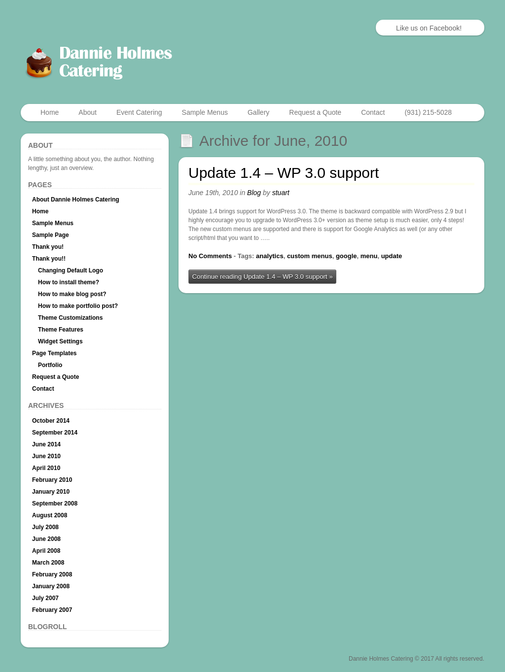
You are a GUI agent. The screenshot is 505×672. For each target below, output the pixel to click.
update (391, 256)
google (346, 256)
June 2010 (46, 456)
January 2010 (51, 491)
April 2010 (46, 468)
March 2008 (48, 562)
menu (369, 256)
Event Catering (139, 112)
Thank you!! (49, 258)
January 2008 (51, 586)
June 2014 (46, 444)
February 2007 (52, 609)
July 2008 (45, 527)
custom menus (309, 256)
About (87, 112)
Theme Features (60, 329)
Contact (373, 112)
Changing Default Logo (70, 270)
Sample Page (50, 235)
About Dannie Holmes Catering (75, 199)
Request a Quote (315, 112)
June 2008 (46, 539)
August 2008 (49, 515)
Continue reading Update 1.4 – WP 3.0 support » (262, 276)
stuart (280, 193)
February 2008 (52, 574)
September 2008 (54, 503)
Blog (254, 193)
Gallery (258, 112)
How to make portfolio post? (78, 305)
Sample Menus (205, 112)
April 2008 (46, 550)
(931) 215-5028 (428, 112)
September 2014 (54, 432)
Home (49, 112)
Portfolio (50, 365)
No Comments (210, 256)
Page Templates (54, 353)
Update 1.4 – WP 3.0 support (283, 173)
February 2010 (52, 479)
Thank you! (48, 246)
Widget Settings (60, 341)
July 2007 (45, 598)
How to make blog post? (72, 294)
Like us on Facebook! (429, 28)
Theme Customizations (70, 317)
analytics (270, 256)
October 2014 (51, 420)
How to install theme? (68, 282)
